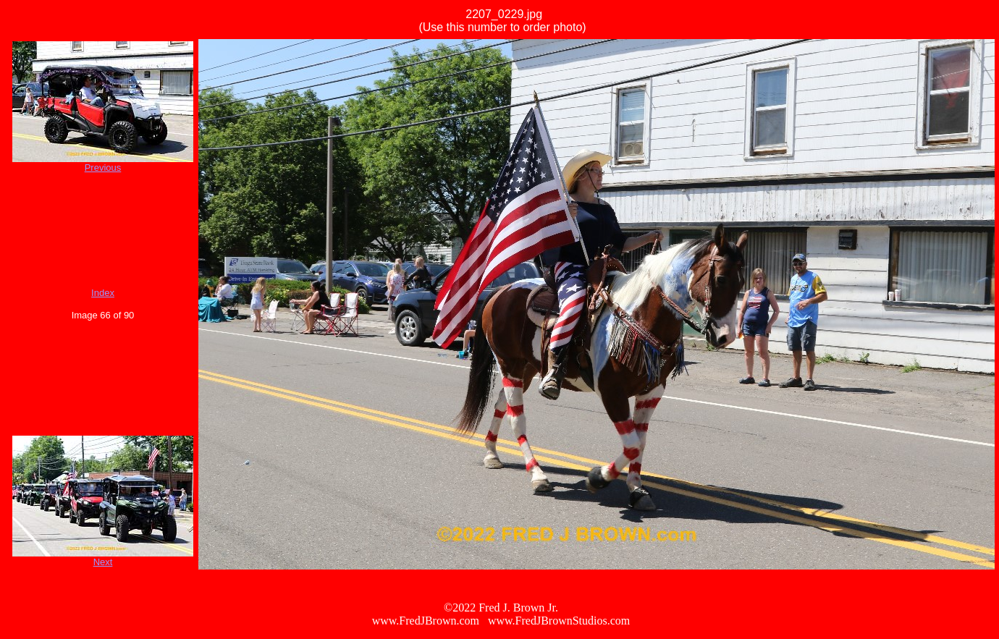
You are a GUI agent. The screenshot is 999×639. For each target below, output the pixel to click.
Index (102, 292)
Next (103, 562)
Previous (103, 167)
